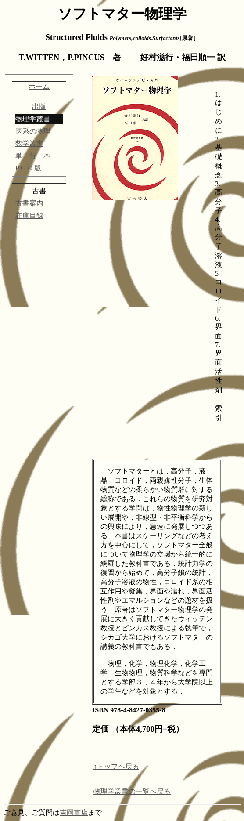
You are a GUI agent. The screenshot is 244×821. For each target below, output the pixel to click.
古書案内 (29, 203)
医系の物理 (32, 131)
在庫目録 (29, 215)
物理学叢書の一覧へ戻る (132, 791)
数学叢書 (29, 143)
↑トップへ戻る (116, 766)
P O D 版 (28, 168)
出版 (39, 106)
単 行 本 (32, 155)
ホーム (39, 86)
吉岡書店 (74, 812)
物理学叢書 (32, 119)
